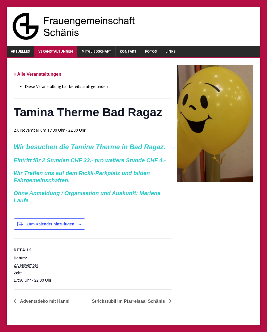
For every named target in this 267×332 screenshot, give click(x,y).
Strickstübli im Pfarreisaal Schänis (129, 301)
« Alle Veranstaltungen (37, 74)
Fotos (151, 51)
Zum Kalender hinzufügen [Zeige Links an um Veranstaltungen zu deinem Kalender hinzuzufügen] (50, 224)
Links (170, 51)
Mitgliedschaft (96, 51)
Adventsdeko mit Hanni (44, 301)
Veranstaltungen (55, 51)
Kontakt (128, 51)
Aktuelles (20, 51)
